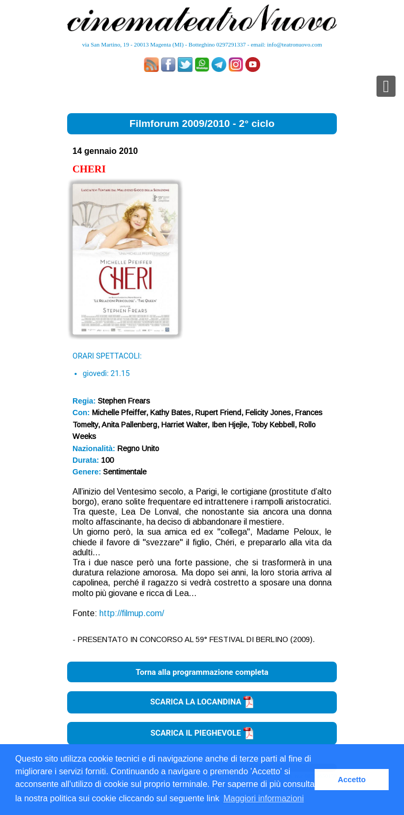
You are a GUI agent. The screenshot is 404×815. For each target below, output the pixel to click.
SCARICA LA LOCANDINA (202, 702)
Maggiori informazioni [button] (263, 798)
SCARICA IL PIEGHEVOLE (201, 733)
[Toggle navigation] (386, 86)
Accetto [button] (352, 779)
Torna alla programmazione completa (201, 672)
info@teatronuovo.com (294, 44)
